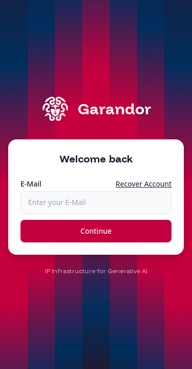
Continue (96, 231)
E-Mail (30, 184)
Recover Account (144, 184)
